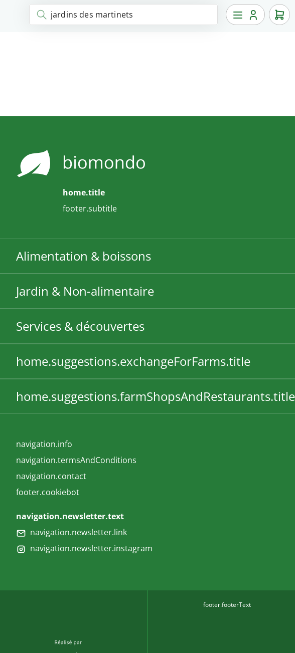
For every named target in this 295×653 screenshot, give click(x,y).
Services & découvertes (80, 326)
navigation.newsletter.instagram (91, 548)
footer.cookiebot (47, 492)
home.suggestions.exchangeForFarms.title (133, 361)
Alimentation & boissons (83, 256)
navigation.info (44, 444)
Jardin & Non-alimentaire (85, 291)
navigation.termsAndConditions (76, 460)
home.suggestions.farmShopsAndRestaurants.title (155, 396)
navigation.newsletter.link (78, 532)
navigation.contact (51, 476)
